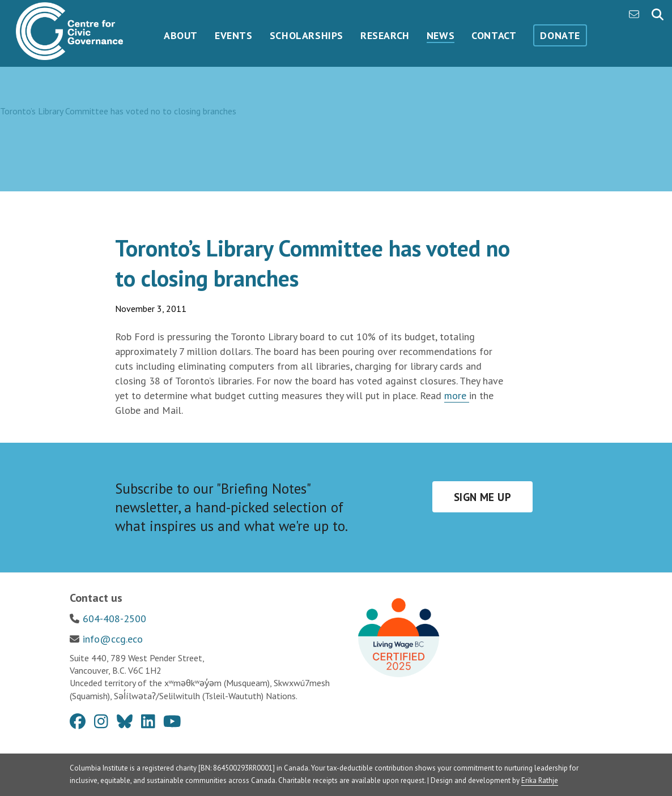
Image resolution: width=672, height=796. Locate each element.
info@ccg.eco (113, 638)
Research (385, 35)
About (181, 35)
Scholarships (306, 35)
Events (234, 35)
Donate (560, 35)
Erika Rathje (539, 780)
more (456, 395)
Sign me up (482, 497)
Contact (493, 35)
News (440, 35)
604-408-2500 (114, 618)
